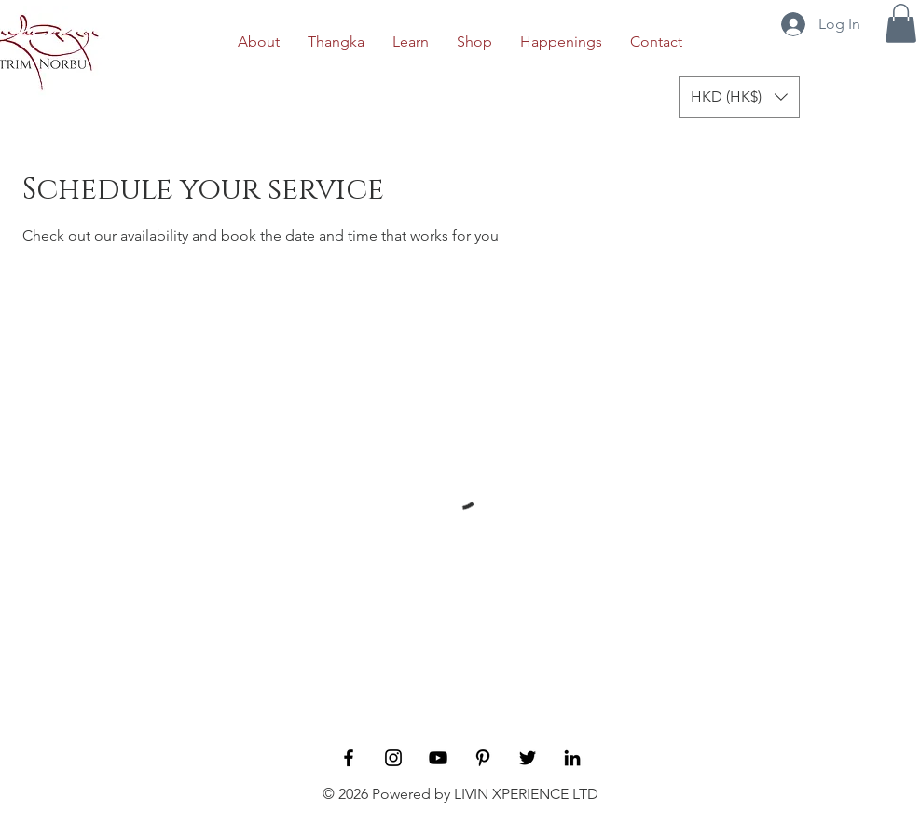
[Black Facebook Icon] (348, 758)
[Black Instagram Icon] (393, 758)
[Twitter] (527, 758)
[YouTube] (438, 758)
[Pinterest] (483, 758)
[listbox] (739, 97)
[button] (901, 23)
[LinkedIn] (572, 758)
